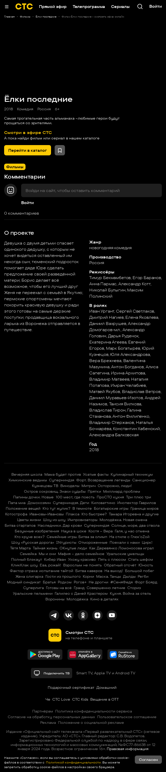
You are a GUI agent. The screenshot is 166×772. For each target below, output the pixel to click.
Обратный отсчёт (120, 565)
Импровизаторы (82, 519)
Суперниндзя (61, 480)
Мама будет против (62, 474)
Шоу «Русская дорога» (32, 542)
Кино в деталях (104, 599)
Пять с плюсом (112, 559)
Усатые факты (96, 474)
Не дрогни (98, 582)
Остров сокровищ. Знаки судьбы (55, 491)
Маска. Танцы (108, 576)
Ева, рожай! (50, 565)
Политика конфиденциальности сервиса (93, 711)
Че (47, 699)
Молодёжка (77, 599)
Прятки (94, 491)
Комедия (25, 109)
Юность (145, 565)
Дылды (129, 576)
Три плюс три (138, 497)
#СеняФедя (121, 582)
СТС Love (61, 699)
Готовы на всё (59, 587)
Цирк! (147, 542)
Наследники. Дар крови (60, 525)
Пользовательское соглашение (126, 717)
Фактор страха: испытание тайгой (41, 570)
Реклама (48, 722)
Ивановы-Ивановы (46, 514)
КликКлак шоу (24, 565)
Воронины (54, 599)
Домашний (106, 687)
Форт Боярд (146, 582)
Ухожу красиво (82, 559)
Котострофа (16, 514)
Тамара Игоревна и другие (134, 514)
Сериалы (120, 6)
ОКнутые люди (73, 548)
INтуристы (66, 542)
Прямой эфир (53, 6)
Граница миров (144, 508)
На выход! (113, 570)
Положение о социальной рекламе (91, 722)
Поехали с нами (125, 542)
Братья (49, 582)
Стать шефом (140, 559)
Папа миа (17, 502)
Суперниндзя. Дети (71, 502)
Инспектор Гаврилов (136, 502)
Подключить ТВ (52, 673)
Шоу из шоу (54, 519)
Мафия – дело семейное (81, 553)
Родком (65, 582)
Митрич (88, 485)
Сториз (134, 587)
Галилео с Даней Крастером (81, 593)
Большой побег (139, 570)
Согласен (148, 759)
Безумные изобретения (37, 531)
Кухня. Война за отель (130, 593)
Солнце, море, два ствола (135, 525)
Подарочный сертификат (71, 687)
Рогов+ (80, 582)
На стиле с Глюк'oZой (129, 536)
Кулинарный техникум (132, 474)
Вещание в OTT (104, 699)
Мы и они (47, 553)
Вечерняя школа (26, 474)
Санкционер (143, 480)
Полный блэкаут (26, 559)
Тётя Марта (20, 548)
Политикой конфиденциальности (73, 762)
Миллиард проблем (121, 491)
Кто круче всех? (29, 536)
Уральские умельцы (125, 553)
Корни (88, 576)
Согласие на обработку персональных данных (51, 717)
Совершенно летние (106, 587)
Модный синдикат (24, 582)
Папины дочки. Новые (33, 497)
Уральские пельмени (33, 593)
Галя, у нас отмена (132, 531)
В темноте (82, 508)
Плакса (72, 514)
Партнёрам (42, 711)
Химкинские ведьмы (28, 480)
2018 (8, 109)
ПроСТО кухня (110, 497)
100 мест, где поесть (75, 497)
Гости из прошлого (63, 576)
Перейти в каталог (27, 150)
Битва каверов (88, 570)
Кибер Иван (55, 559)
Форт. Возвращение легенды (103, 480)
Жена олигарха (29, 576)
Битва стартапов (20, 525)
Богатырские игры (111, 508)
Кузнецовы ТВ (45, 485)
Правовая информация (127, 748)
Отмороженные (92, 542)
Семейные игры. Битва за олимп (77, 536)
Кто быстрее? (94, 514)
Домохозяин (39, 502)
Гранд (79, 587)
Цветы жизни (29, 519)
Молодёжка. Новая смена (123, 519)
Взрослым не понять (82, 565)
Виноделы (69, 485)
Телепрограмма (89, 6)
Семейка (28, 553)
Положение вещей (23, 508)
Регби (143, 576)
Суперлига (33, 587)
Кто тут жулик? (56, 508)
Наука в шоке (73, 531)
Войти (27, 202)
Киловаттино (103, 502)
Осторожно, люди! (115, 485)
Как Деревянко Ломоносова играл (121, 548)
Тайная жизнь (45, 548)
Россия (44, 109)
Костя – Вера (100, 531)
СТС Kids (80, 699)
